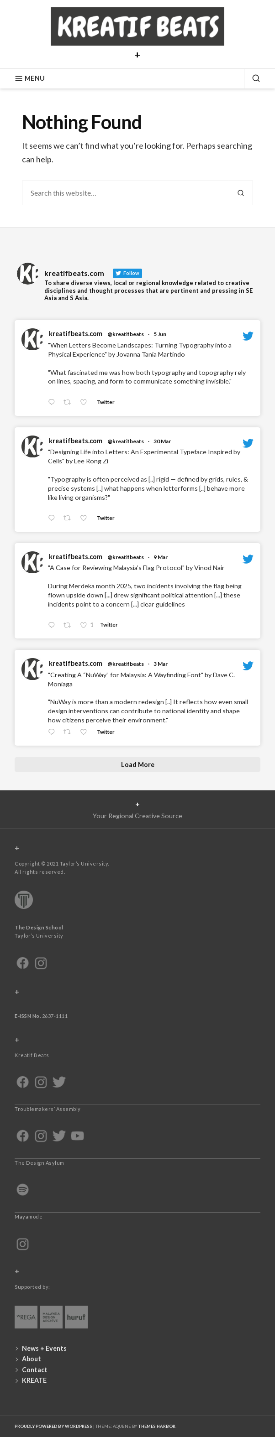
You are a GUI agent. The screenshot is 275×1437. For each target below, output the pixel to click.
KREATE (34, 1380)
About (31, 1359)
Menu (30, 78)
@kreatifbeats (125, 334)
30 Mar (162, 441)
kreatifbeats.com (75, 333)
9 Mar (160, 557)
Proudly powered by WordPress (53, 1426)
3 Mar (160, 663)
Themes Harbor (156, 1426)
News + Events (44, 1348)
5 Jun (159, 334)
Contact (35, 1370)
